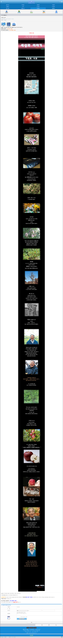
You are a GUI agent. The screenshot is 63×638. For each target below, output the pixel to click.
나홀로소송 (23, 8)
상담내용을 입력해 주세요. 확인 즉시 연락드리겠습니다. (39, 613)
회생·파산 (7, 8)
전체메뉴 (53, 8)
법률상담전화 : (6, 28)
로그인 (28, 627)
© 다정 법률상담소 (31, 629)
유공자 (23, 6)
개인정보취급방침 (37, 629)
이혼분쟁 (38, 4)
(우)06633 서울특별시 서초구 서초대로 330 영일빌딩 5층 (31, 630)
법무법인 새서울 (31, 3)
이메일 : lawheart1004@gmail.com (31, 632)
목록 (31, 622)
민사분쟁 (38, 6)
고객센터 (38, 8)
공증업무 (22, 4)
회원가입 (31, 627)
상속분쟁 (53, 4)
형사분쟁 (53, 6)
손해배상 (7, 6)
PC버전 (35, 627)
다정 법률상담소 (31, 1)
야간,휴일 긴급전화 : (8, 30)
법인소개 (7, 4)
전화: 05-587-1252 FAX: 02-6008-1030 (31, 631)
